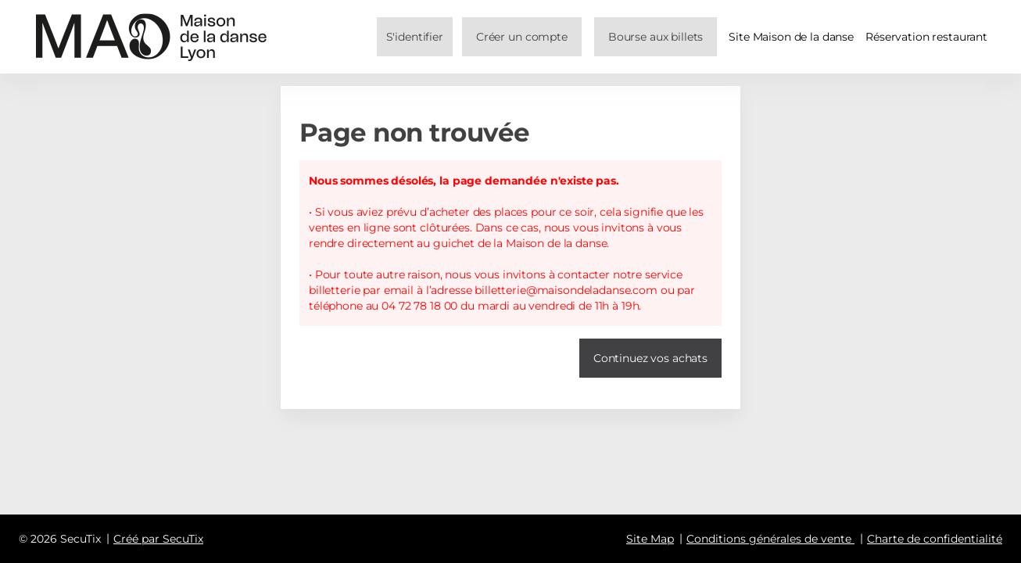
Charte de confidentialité (934, 539)
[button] (655, 36)
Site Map (650, 539)
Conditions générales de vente (768, 539)
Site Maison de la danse (791, 37)
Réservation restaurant (926, 37)
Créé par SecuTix (158, 539)
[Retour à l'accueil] (151, 36)
